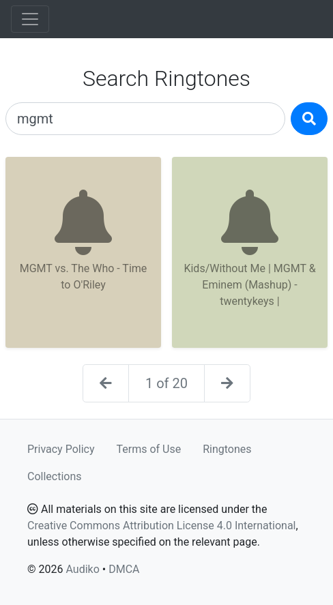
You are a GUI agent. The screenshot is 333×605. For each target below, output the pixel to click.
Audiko (82, 569)
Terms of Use (149, 449)
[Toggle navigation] (30, 19)
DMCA (123, 569)
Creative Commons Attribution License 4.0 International (161, 525)
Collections (54, 476)
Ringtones (227, 449)
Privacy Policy (61, 449)
